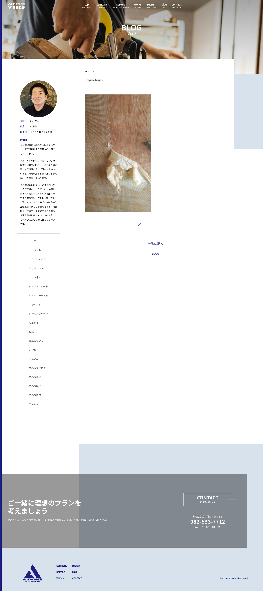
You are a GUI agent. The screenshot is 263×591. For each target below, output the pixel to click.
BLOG (155, 253)
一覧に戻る (155, 243)
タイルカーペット (38, 295)
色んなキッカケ (37, 368)
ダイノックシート (38, 286)
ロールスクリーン (38, 313)
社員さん (34, 359)
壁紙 (31, 331)
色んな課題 (35, 395)
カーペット (35, 250)
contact (77, 578)
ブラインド (35, 304)
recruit (76, 565)
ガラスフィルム (37, 259)
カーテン (34, 241)
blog (74, 572)
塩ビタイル (35, 322)
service (60, 572)
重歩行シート (36, 404)
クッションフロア (38, 268)
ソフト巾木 (35, 277)
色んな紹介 (35, 386)
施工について (36, 340)
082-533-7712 (207, 521)
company (61, 565)
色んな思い (35, 377)
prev (147, 225)
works (60, 578)
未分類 (32, 350)
